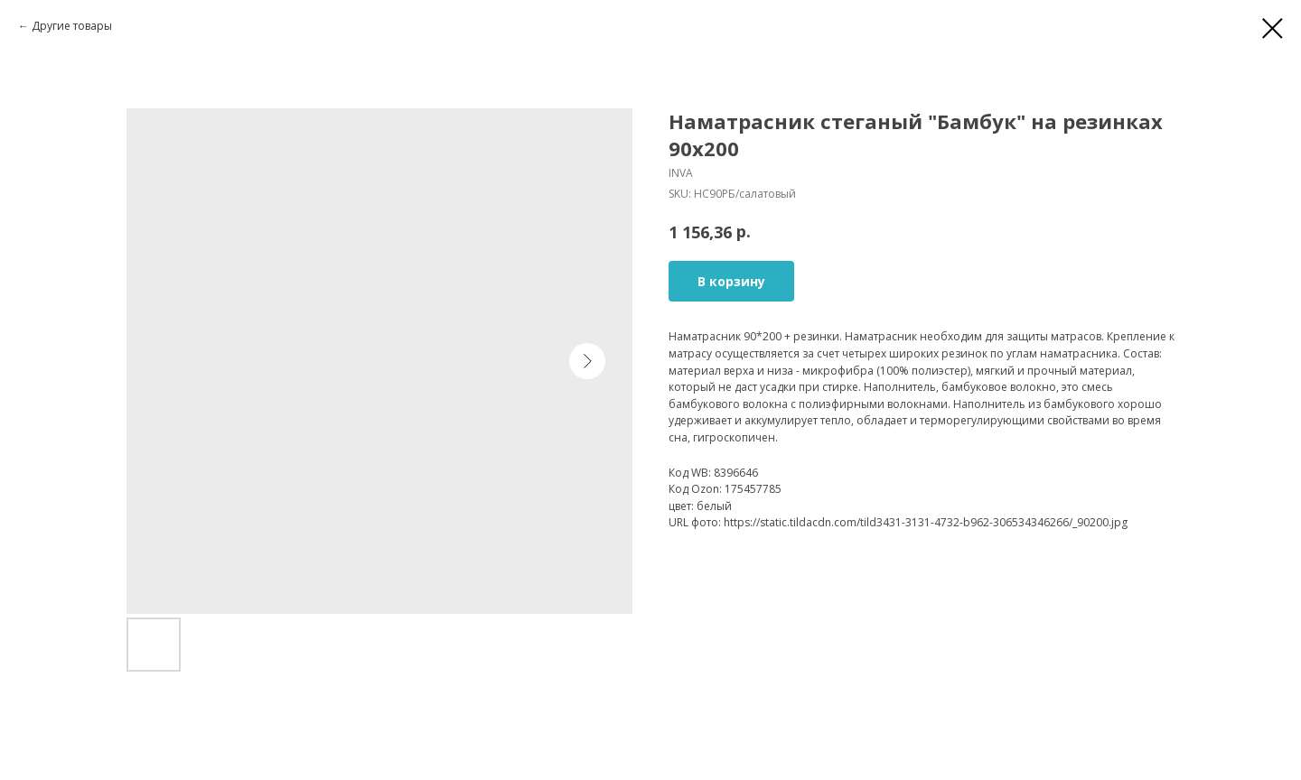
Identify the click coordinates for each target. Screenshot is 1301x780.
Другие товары (72, 25)
